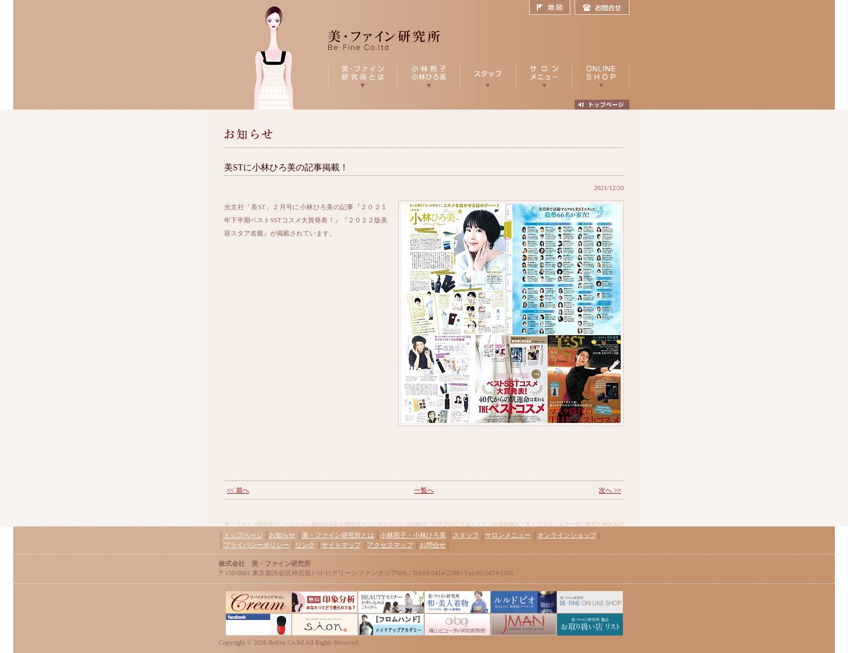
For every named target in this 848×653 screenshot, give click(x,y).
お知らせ (282, 535)
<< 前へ (238, 490)
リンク (305, 545)
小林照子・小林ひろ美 (413, 535)
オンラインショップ (567, 535)
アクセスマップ (390, 545)
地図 (552, 7)
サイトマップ (341, 545)
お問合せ (602, 7)
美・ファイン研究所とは (338, 535)
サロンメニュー (508, 535)
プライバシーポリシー (256, 545)
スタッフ (465, 535)
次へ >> (610, 490)
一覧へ (424, 490)
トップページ (243, 535)
